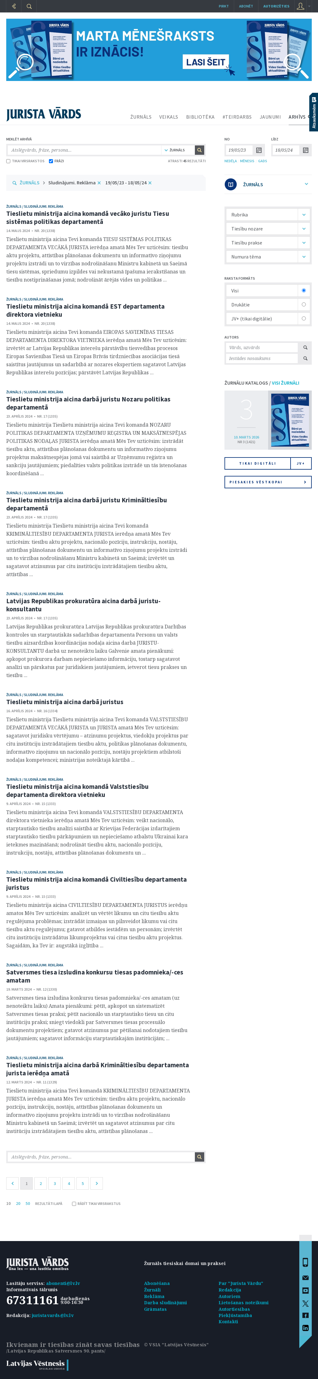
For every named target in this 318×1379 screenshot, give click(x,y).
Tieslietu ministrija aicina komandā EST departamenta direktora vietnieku (85, 310)
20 (18, 1203)
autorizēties (276, 6)
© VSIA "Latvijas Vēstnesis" (176, 1345)
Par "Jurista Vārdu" (241, 1283)
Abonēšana (157, 1283)
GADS (262, 161)
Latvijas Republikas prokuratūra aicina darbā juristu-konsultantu (83, 605)
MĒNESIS (247, 161)
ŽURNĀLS (141, 117)
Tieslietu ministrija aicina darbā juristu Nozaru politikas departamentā (88, 403)
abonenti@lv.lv (63, 1283)
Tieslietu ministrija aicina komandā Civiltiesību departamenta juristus (96, 883)
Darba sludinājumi (165, 1303)
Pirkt (224, 6)
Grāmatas (155, 1309)
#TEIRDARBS (237, 117)
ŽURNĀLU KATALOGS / (261, 383)
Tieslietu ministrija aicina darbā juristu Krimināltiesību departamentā (86, 504)
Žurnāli (152, 1290)
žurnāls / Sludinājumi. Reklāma (34, 206)
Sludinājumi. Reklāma (72, 182)
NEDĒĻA (230, 161)
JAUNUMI (270, 117)
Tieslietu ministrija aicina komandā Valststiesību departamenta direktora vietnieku (77, 790)
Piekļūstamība (236, 1315)
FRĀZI (56, 161)
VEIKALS (168, 117)
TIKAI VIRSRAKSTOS (25, 161)
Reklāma (154, 1296)
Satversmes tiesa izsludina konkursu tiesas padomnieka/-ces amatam (94, 976)
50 (28, 1203)
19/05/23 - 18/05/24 (126, 182)
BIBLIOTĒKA (200, 117)
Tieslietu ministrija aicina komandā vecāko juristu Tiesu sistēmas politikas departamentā (87, 217)
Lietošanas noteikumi (244, 1303)
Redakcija (230, 1290)
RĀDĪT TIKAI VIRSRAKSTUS (96, 1203)
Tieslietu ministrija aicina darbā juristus (64, 702)
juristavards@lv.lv (53, 1315)
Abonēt (246, 6)
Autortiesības (234, 1309)
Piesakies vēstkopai (267, 482)
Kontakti (228, 1322)
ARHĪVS (297, 117)
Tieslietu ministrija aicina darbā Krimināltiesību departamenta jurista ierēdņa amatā (97, 1069)
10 (8, 1203)
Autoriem (230, 1296)
